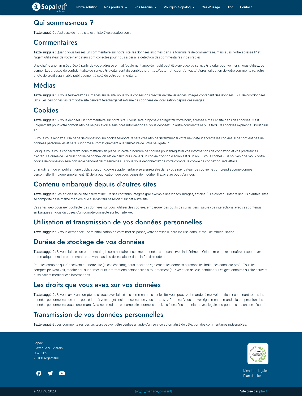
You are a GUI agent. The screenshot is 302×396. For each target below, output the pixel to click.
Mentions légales (255, 371)
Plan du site (252, 376)
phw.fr (263, 391)
